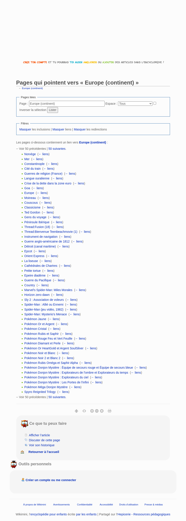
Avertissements (61, 504)
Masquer (25, 129)
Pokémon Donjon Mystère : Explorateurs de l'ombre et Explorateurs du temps (76, 372)
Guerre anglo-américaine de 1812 (47, 241)
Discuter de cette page (44, 440)
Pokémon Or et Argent (39, 324)
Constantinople (34, 164)
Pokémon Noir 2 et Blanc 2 (42, 358)
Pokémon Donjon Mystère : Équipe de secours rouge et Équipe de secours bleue (78, 367)
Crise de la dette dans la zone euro (47, 183)
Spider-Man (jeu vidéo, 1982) (43, 309)
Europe (29, 193)
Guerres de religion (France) (43, 173)
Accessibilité (106, 504)
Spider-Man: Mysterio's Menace (45, 314)
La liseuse (31, 261)
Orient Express (34, 256)
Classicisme (32, 207)
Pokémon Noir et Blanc (39, 353)
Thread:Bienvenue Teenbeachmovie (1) (50, 231)
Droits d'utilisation (128, 504)
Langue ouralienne (36, 178)
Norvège (30, 154)
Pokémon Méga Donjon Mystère (46, 387)
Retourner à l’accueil (44, 452)
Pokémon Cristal (35, 329)
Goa (27, 188)
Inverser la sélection (33, 110)
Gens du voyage (35, 217)
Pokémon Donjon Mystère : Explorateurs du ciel (56, 377)
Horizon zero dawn (37, 294)
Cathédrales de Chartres (40, 265)
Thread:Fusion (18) (37, 227)
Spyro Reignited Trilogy (40, 392)
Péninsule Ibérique (36, 222)
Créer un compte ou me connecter (51, 480)
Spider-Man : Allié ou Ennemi (43, 304)
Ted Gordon (32, 212)
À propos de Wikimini (34, 504)
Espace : (111, 103)
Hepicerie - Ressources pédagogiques (144, 514)
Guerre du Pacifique (37, 280)
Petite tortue (32, 270)
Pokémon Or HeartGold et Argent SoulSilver (53, 348)
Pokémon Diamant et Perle (42, 343)
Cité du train (32, 168)
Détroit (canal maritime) (40, 246)
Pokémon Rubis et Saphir (41, 333)
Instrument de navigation (40, 236)
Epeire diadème (34, 275)
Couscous (31, 202)
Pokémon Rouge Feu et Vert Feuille (48, 338)
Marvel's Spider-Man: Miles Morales (48, 290)
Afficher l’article (39, 435)
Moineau (30, 198)
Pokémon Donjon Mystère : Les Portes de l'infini (56, 382)
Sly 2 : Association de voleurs (44, 299)
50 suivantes (57, 148)
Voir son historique (41, 445)
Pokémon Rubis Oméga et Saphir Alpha (51, 363)
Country (29, 285)
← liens (44, 154)
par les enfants (86, 514)
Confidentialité (84, 504)
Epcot (28, 251)
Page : (23, 103)
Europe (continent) (32, 88)
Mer (26, 159)
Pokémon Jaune (35, 319)
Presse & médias (153, 504)
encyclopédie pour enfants (48, 514)
